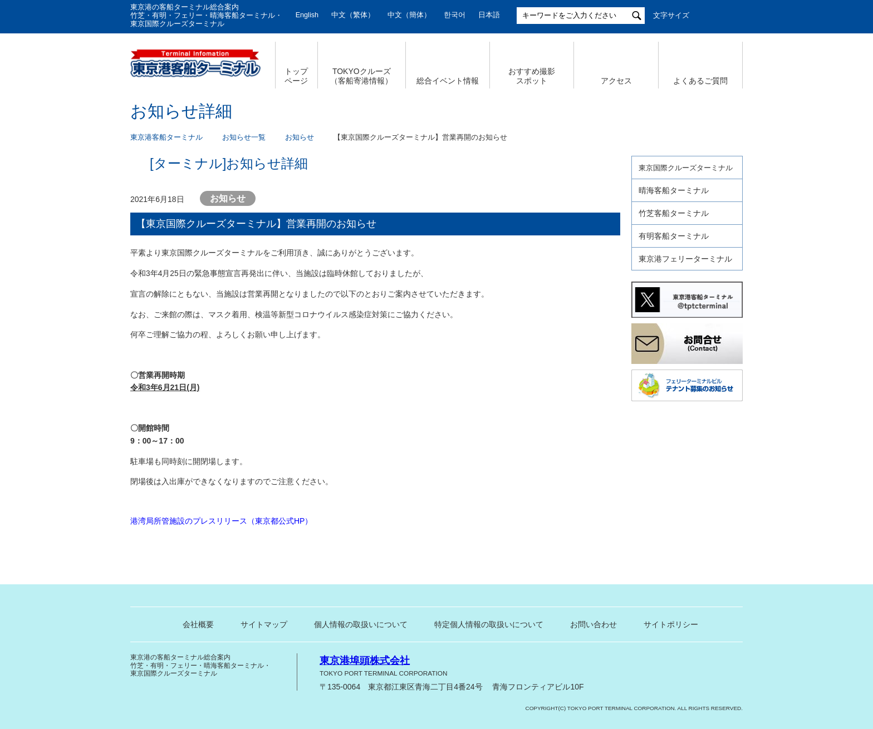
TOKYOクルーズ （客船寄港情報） (361, 76)
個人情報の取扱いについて (361, 624)
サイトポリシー (671, 624)
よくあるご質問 (700, 80)
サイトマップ (264, 624)
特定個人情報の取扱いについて (488, 624)
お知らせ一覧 (244, 137)
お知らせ (299, 137)
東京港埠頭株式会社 (365, 660)
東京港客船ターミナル (166, 137)
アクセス (616, 80)
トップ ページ (296, 76)
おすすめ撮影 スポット (531, 76)
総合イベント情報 (447, 80)
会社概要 (198, 624)
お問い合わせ (593, 624)
